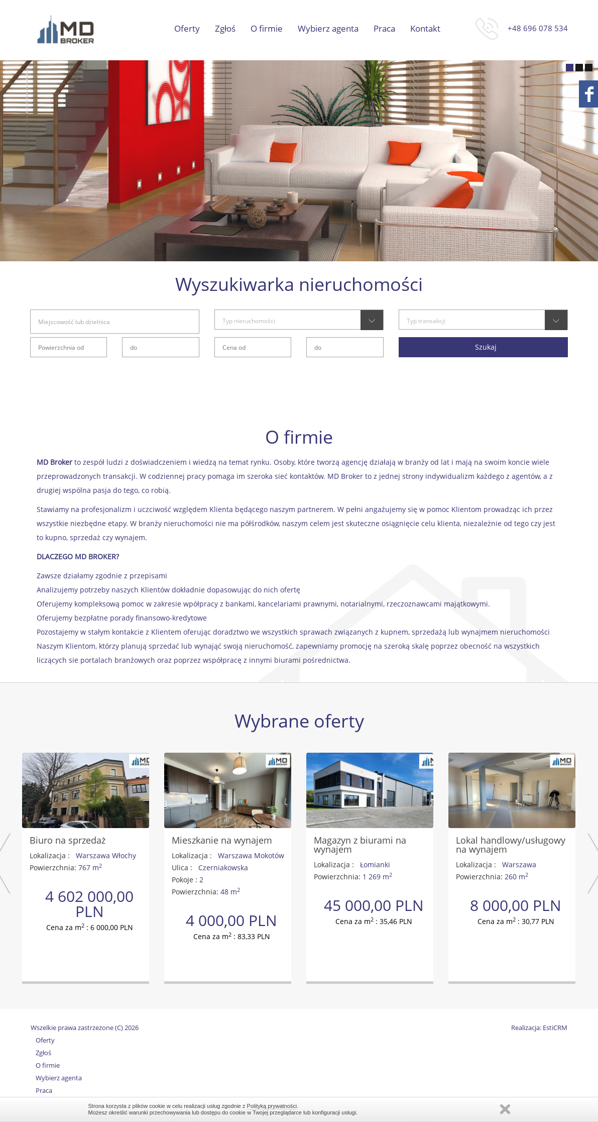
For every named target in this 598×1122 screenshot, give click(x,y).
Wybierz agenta (328, 29)
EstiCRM (555, 1028)
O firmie (267, 29)
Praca (384, 29)
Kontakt (425, 29)
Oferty (187, 29)
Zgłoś (225, 29)
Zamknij (505, 1109)
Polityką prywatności (272, 1106)
